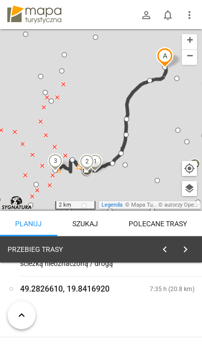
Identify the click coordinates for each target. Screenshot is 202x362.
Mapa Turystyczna (153, 205)
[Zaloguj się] (146, 15)
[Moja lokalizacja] (189, 168)
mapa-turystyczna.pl (34, 14)
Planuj (28, 224)
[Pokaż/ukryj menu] (189, 15)
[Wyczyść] (188, 247)
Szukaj (85, 224)
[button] (164, 57)
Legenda (112, 205)
